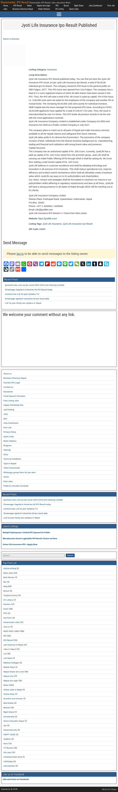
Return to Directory (11, 39)
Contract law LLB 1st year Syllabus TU (22, 294)
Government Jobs (11, 622)
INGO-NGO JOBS (11, 631)
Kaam (114, 789)
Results (6, 707)
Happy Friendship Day (13, 405)
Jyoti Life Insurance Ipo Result (77, 224)
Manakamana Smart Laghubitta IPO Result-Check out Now (30, 538)
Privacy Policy (9, 432)
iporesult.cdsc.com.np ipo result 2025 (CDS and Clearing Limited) (34, 285)
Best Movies (8, 577)
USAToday (8, 761)
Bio (4, 582)
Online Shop (8, 694)
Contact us (8, 387)
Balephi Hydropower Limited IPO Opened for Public (26, 532)
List (5, 653)
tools (5, 743)
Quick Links (74, 9)
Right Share (78, 5)
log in (20, 253)
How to (6, 627)
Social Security (10, 730)
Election (7, 604)
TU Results (8, 748)
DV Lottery (59, 9)
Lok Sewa (7, 658)
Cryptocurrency (10, 595)
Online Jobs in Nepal (12, 689)
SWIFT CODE (9, 734)
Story (5, 454)
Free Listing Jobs (11, 400)
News (29, 5)
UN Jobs (7, 752)
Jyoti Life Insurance (52, 224)
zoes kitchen (9, 766)
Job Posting (8, 409)
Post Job (111, 5)
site (5, 725)
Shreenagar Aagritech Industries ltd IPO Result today (28, 289)
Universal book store (12, 757)
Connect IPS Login (11, 382)
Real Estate (8, 703)
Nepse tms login (43, 5)
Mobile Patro (9, 667)
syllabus (7, 739)
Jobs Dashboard (95, 5)
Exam (5, 609)
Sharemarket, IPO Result (15, 2)
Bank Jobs (8, 573)
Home (5, 5)
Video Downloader (11, 468)
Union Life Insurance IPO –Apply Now (20, 544)
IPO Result (17, 5)
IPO (57, 5)
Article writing (9, 568)
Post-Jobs (8, 481)
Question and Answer (13, 698)
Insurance (52, 69)
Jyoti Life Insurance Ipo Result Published (59, 25)
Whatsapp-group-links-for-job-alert (19, 472)
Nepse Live (8, 676)
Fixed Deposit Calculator (14, 396)
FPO (5, 613)
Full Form (7, 618)
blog (5, 586)
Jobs (5, 9)
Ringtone (7, 445)
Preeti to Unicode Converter (16, 486)
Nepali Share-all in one (13, 671)
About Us (106, 789)
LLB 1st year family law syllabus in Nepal (23, 303)
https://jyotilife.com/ (47, 218)
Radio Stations (44, 9)
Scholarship (8, 716)
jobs (5, 418)
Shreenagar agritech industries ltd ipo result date (27, 298)
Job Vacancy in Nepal (13, 645)
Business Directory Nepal (23, 9)
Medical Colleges (11, 662)
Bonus (66, 5)
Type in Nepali (9, 463)
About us (7, 373)
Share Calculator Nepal (13, 721)
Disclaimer (8, 391)
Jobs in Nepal (9, 649)
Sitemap (7, 450)
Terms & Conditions (12, 459)
